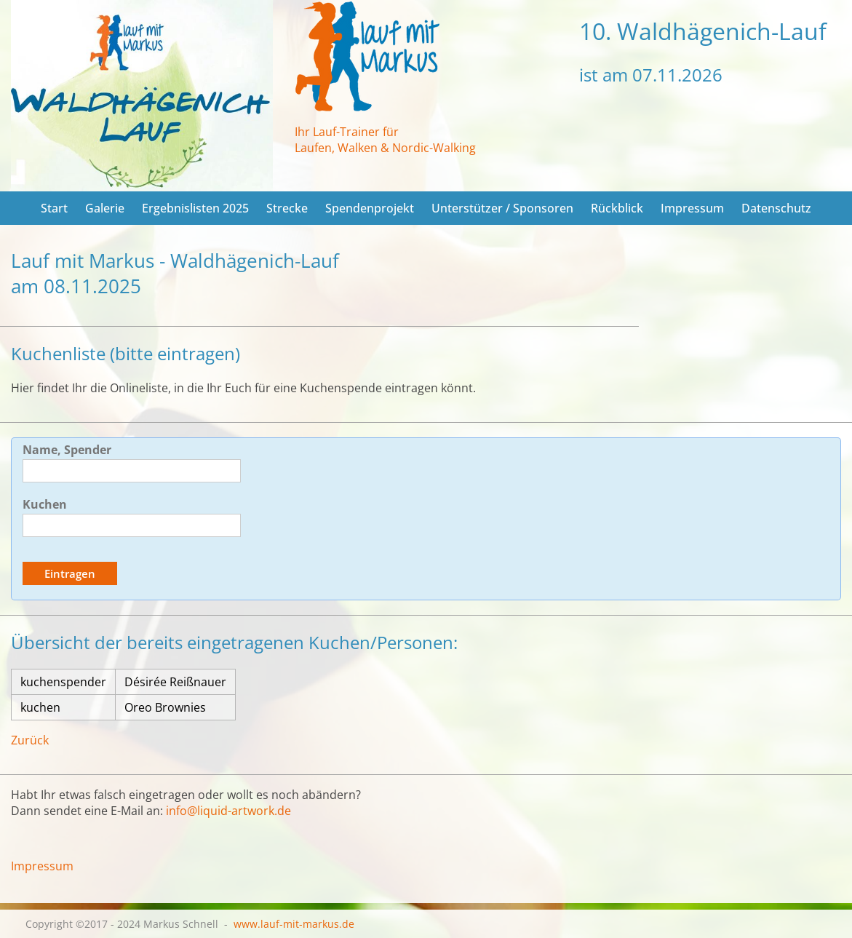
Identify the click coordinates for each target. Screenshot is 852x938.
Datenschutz (776, 208)
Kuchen (45, 504)
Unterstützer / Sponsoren (502, 208)
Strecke (287, 208)
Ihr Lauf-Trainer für (347, 132)
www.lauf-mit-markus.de (294, 924)
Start (54, 208)
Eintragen (69, 573)
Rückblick (617, 208)
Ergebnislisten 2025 (195, 208)
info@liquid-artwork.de (228, 811)
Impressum (692, 208)
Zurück (30, 740)
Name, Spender (67, 450)
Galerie (104, 208)
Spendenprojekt (369, 208)
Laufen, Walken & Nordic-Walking (385, 148)
